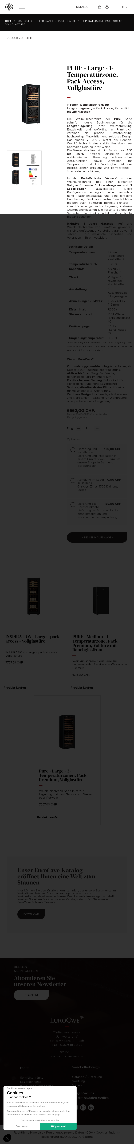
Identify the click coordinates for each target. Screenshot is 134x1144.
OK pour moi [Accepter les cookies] (58, 1126)
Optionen (73, 439)
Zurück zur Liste (20, 37)
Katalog (82, 7)
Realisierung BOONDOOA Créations (67, 1136)
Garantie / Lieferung (87, 1076)
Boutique (23, 21)
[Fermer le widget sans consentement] (19, 1088)
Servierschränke (31, 1077)
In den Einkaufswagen (97, 537)
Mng (70, 428)
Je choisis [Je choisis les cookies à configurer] (22, 1126)
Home (8, 21)
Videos (77, 1085)
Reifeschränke (44, 21)
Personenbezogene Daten (65, 1132)
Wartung (78, 1081)
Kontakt (65, 1052)
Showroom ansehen (65, 1056)
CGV (89, 1132)
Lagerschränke (30, 1081)
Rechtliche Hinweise (29, 1132)
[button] (7, 1138)
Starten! (31, 995)
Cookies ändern (107, 1132)
